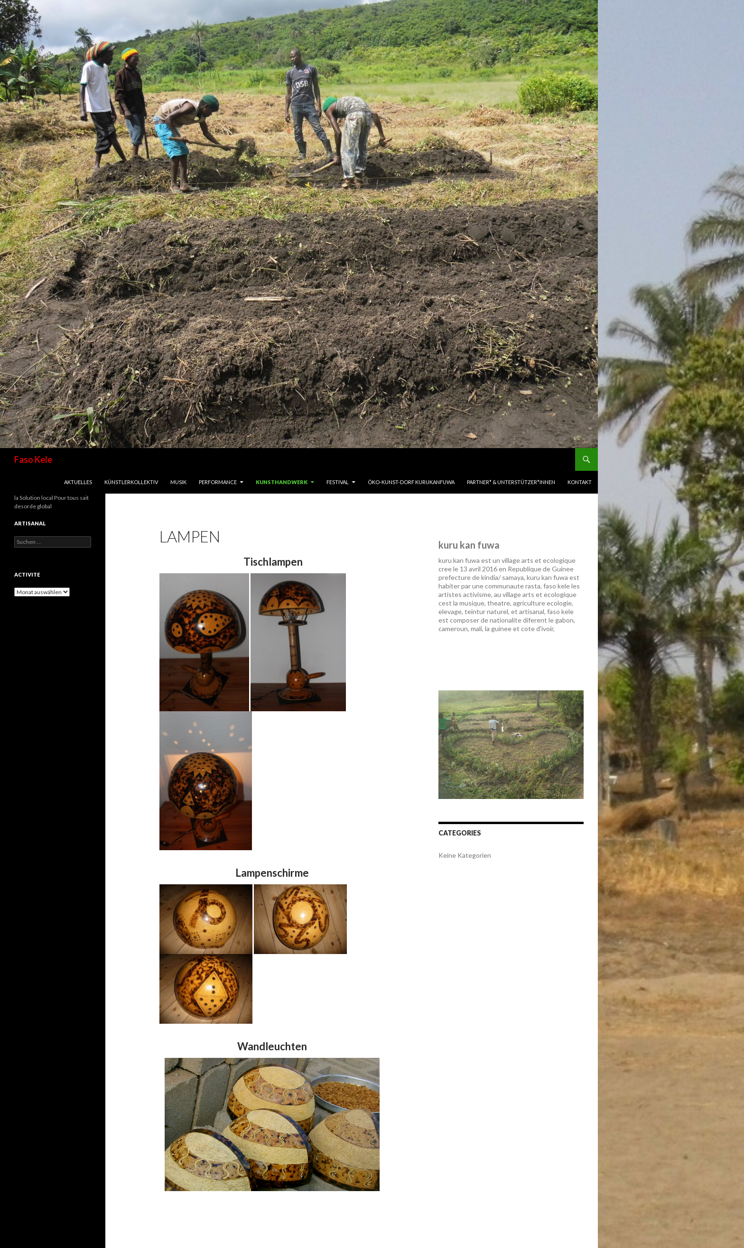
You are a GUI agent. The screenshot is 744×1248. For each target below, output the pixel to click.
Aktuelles (78, 482)
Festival (337, 482)
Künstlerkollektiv (131, 482)
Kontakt (579, 482)
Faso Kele (33, 459)
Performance (218, 482)
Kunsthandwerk (281, 482)
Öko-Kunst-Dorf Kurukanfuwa (411, 482)
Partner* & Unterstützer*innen (511, 482)
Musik (178, 482)
